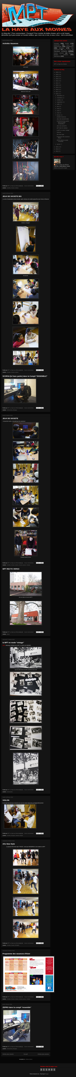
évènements (10, 410)
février (58, 115)
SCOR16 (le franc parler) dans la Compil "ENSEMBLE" (25, 376)
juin (58, 106)
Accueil (26, 1054)
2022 (57, 80)
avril (58, 110)
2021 (57, 83)
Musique (15, 410)
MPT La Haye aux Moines (62, 164)
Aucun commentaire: (29, 185)
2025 (57, 74)
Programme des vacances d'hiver (16, 954)
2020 (57, 85)
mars (58, 112)
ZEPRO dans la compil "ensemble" (17, 1007)
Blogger (47, 1073)
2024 (57, 76)
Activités (9, 187)
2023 (57, 78)
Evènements (57, 46)
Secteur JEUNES (15, 945)
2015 (57, 146)
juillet (58, 104)
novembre (59, 97)
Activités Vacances (10, 43)
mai (58, 108)
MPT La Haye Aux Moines (60, 64)
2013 (57, 151)
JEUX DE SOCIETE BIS (12, 196)
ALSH (67, 43)
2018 (57, 89)
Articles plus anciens (43, 1054)
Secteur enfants (14, 187)
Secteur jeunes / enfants (24, 565)
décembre (59, 95)
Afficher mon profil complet (60, 168)
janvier (59, 144)
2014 (57, 149)
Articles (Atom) (28, 1059)
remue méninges (67, 49)
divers (8, 634)
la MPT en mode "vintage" (13, 643)
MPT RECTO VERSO (11, 569)
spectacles (57, 56)
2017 (57, 91)
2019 (57, 87)
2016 (57, 93)
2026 (57, 72)
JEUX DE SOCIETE (10, 418)
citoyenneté (57, 45)
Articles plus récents (8, 1054)
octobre (59, 100)
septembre (60, 102)
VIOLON (6, 800)
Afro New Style (9, 844)
